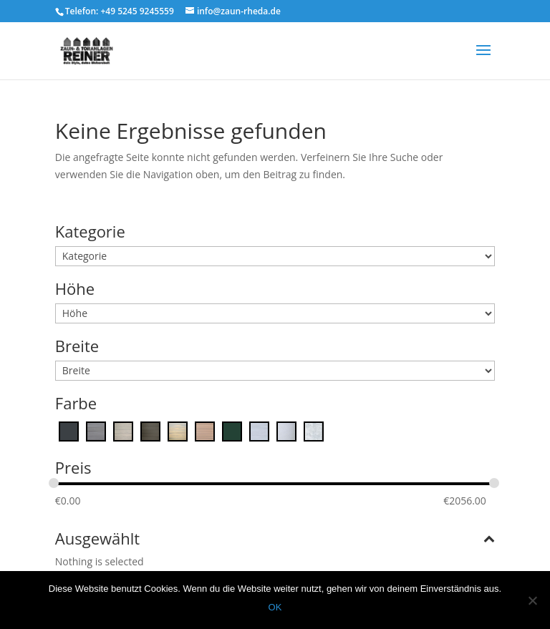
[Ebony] (150, 430)
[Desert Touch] (123, 430)
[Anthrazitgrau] (68, 430)
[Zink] (313, 430)
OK (275, 607)
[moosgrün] (232, 430)
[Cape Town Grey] (96, 430)
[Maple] (204, 430)
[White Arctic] (286, 430)
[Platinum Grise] (259, 430)
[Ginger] (177, 430)
